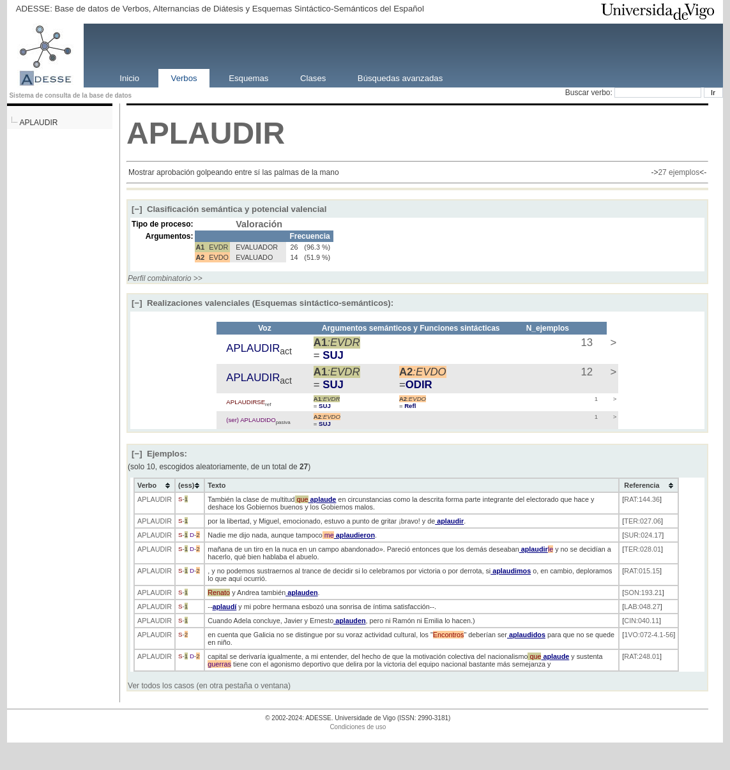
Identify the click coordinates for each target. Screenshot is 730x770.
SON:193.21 (643, 592)
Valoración (259, 224)
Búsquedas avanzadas (400, 77)
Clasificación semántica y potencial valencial (229, 209)
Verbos (184, 77)
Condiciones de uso (358, 726)
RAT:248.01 (642, 656)
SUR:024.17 (643, 535)
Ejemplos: (159, 453)
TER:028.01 (642, 549)
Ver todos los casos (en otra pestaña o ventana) (209, 685)
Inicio (129, 77)
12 (585, 372)
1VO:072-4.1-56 (648, 634)
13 (585, 342)
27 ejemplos (678, 172)
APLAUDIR (38, 122)
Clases (313, 77)
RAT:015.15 (642, 571)
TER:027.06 (642, 521)
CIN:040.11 (641, 620)
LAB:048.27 (642, 606)
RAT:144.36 (642, 499)
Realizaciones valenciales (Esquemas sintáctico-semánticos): (262, 303)
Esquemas (248, 77)
